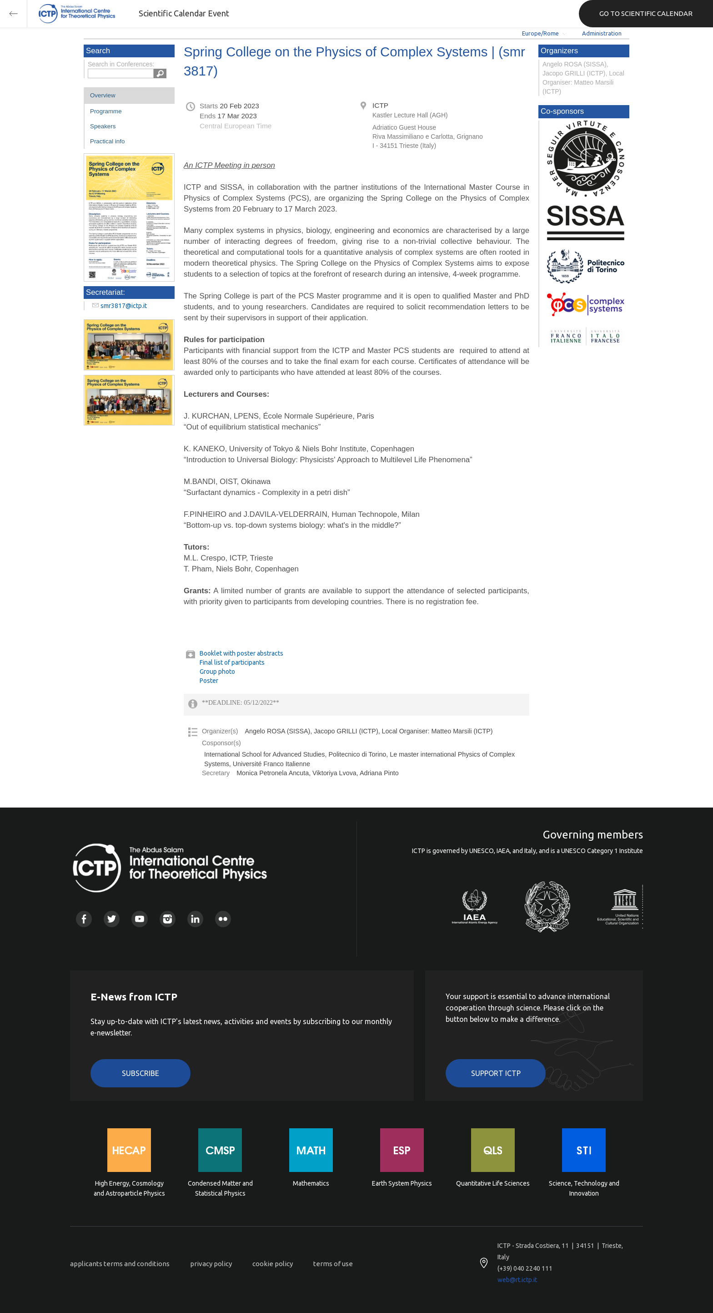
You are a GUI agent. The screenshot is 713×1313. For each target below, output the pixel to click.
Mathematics (311, 1183)
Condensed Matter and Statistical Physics (220, 1188)
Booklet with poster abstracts (241, 653)
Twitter (112, 919)
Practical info (107, 141)
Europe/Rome (540, 33)
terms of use (333, 1264)
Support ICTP (496, 1073)
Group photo (217, 671)
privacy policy (211, 1264)
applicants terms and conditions (120, 1264)
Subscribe (140, 1073)
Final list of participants (232, 662)
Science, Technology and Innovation (584, 1188)
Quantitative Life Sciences (493, 1183)
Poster (209, 680)
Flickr (223, 919)
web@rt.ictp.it (517, 1279)
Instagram (168, 919)
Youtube (139, 919)
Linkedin (195, 919)
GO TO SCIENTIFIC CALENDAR (646, 13)
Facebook (84, 919)
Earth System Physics (402, 1183)
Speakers (102, 126)
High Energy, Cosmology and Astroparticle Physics (129, 1188)
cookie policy (272, 1264)
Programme (106, 111)
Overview (102, 95)
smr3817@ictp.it (123, 305)
